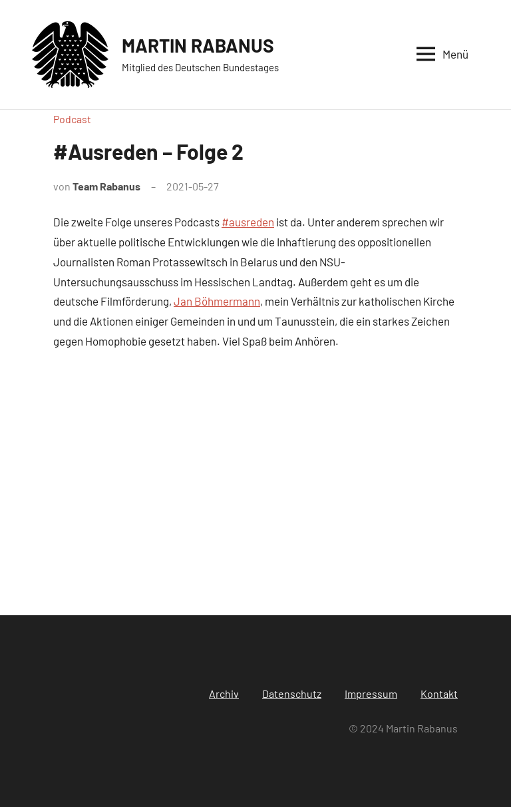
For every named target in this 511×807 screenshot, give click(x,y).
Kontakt (439, 693)
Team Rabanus (106, 186)
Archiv (224, 693)
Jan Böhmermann (217, 301)
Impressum (371, 693)
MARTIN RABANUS (198, 45)
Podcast (72, 119)
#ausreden (248, 221)
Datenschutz (291, 693)
